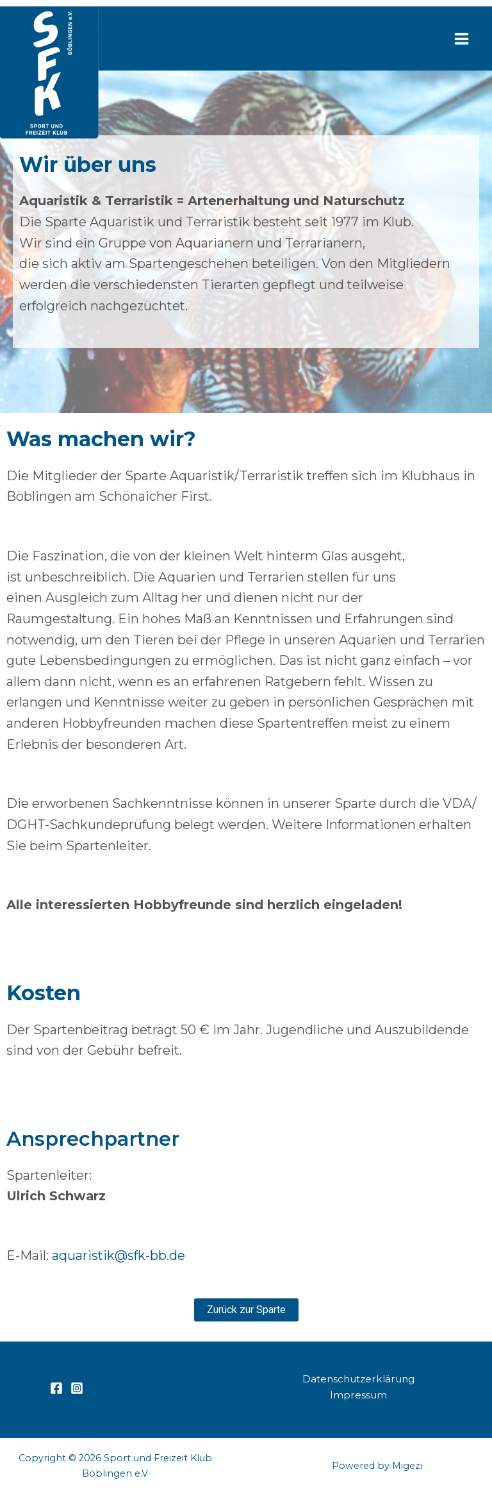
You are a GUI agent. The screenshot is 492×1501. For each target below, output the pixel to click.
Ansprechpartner (97, 1138)
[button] (246, 1309)
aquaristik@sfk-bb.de (118, 1255)
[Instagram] (76, 1387)
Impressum (358, 1394)
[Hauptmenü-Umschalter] (461, 38)
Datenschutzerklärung (358, 1377)
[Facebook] (56, 1387)
